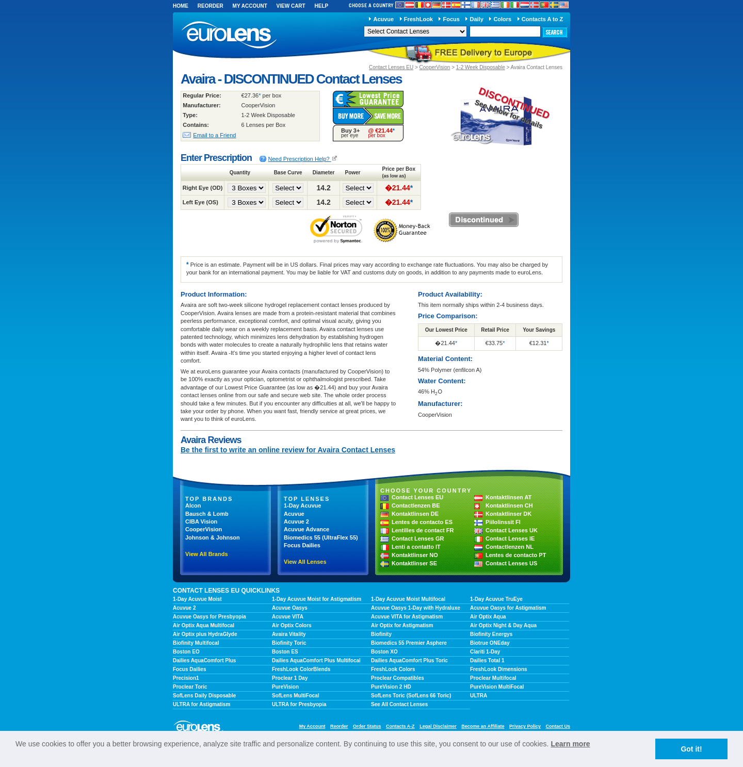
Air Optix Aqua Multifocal (203, 625)
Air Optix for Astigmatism (402, 625)
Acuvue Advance (306, 529)
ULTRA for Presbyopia (299, 704)
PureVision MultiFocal (497, 687)
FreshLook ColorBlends (301, 669)
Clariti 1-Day (485, 652)
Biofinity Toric (289, 643)
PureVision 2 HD (391, 687)
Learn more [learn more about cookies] (570, 744)
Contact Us (557, 726)
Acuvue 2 (296, 521)
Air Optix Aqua (488, 616)
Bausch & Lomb (207, 514)
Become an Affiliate (482, 726)
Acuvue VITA (287, 616)
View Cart (291, 6)
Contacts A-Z (400, 726)
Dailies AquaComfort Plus (204, 660)
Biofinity (381, 634)
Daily (476, 19)
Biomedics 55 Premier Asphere (409, 643)
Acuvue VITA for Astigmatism (407, 616)
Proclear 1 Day (290, 678)
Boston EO (186, 652)
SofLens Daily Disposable (204, 695)
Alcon (193, 505)
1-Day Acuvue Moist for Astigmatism (316, 599)
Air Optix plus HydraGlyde (205, 634)
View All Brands (206, 554)
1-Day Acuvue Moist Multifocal (408, 599)
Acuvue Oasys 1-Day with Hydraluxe (415, 608)
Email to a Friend (214, 135)
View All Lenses (305, 562)
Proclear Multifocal (493, 678)
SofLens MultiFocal (295, 695)
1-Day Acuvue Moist (197, 599)
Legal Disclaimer (438, 726)
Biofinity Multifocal (196, 643)
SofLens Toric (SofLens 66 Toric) (411, 695)
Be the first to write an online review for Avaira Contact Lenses (288, 450)
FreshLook (418, 19)
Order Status (367, 726)
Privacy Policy (525, 726)
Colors (502, 19)
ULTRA (478, 695)
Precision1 (186, 678)
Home (180, 6)
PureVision (285, 687)
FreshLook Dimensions (498, 669)
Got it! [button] (691, 749)
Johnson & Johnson (212, 537)
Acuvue (383, 19)
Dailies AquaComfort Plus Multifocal (316, 660)
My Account (250, 6)
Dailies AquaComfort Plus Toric (409, 660)
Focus (451, 19)
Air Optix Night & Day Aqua (503, 625)
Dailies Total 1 (487, 660)
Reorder (210, 6)
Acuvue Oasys (290, 608)
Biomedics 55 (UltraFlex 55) (321, 537)
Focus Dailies (302, 545)
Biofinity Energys (491, 634)
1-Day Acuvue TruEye (496, 599)
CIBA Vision (201, 521)
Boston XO (384, 652)
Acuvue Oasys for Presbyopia (209, 616)
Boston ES (285, 652)
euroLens (229, 35)
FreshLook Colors (393, 669)
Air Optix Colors (292, 625)
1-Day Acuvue (302, 505)
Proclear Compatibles (397, 678)
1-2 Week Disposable (480, 67)
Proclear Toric (190, 687)
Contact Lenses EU (391, 67)
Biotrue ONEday (490, 643)
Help (321, 6)
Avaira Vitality (289, 634)
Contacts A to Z (542, 19)
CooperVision (434, 67)
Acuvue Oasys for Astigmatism (508, 608)
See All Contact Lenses (399, 704)
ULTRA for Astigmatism (201, 704)
